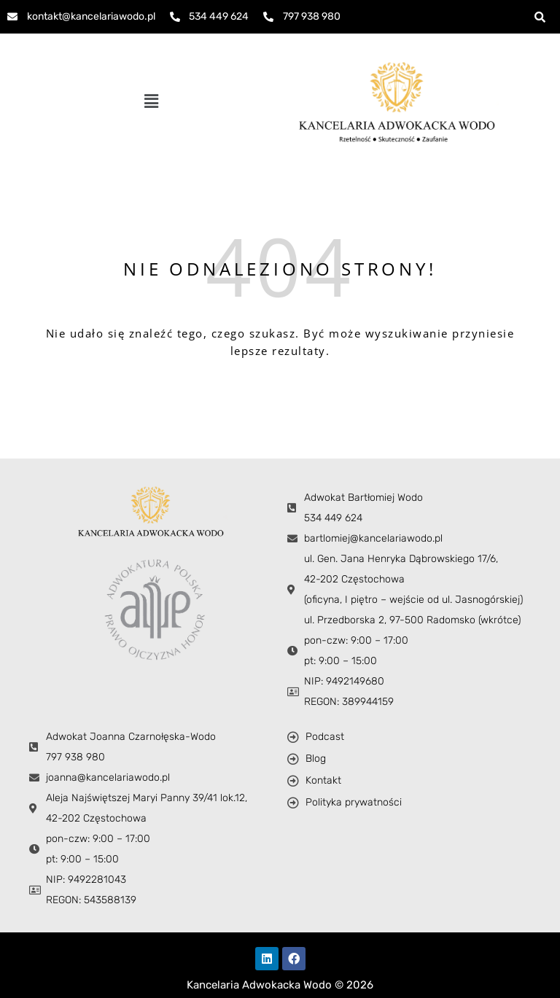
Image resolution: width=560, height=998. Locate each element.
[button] (151, 101)
